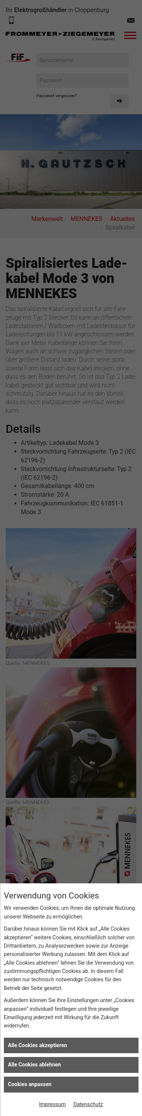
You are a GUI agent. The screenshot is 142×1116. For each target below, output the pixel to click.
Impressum (52, 1104)
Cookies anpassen (29, 1084)
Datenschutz (88, 1104)
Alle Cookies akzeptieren (37, 1045)
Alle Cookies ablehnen (34, 1065)
